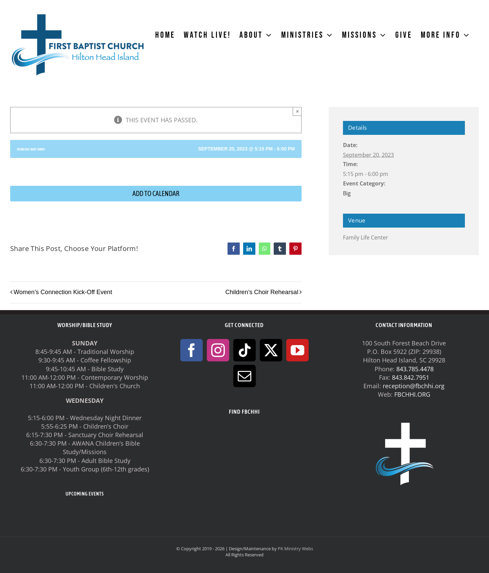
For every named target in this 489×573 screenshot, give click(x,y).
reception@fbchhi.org (414, 386)
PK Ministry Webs (295, 548)
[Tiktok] (244, 350)
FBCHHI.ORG (412, 394)
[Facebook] (191, 350)
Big (347, 193)
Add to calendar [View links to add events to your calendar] (155, 193)
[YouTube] (297, 350)
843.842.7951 (410, 377)
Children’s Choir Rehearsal (261, 292)
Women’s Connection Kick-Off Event (63, 292)
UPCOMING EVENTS (85, 494)
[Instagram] (218, 350)
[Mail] (244, 376)
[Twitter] (271, 350)
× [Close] (297, 111)
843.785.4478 (415, 369)
